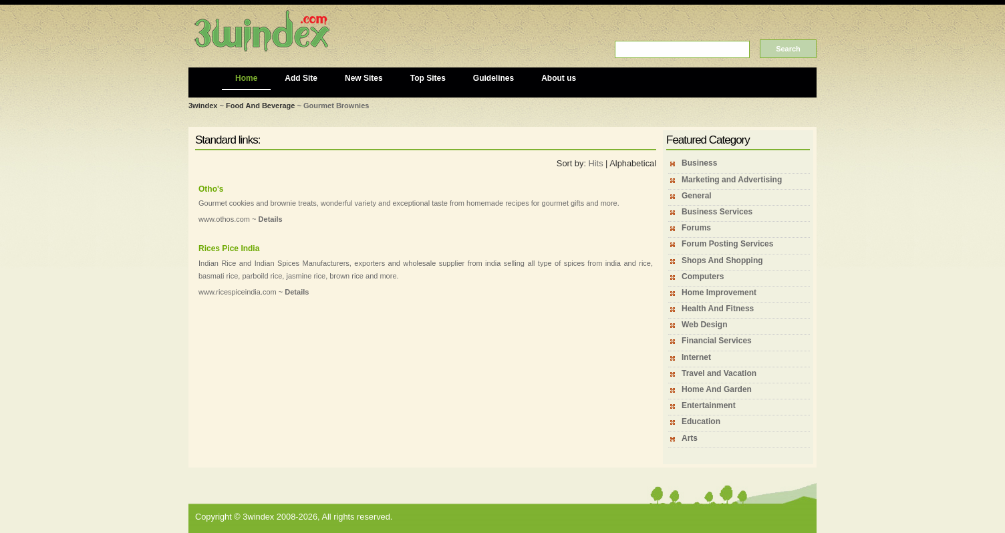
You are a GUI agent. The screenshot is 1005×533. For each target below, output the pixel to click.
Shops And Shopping (722, 260)
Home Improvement (719, 292)
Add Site (301, 78)
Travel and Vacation (719, 373)
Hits (596, 163)
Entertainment (709, 405)
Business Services (717, 211)
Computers (703, 276)
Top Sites (428, 78)
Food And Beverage (260, 106)
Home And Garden (717, 389)
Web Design (704, 324)
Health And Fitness (718, 308)
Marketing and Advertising (732, 179)
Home (246, 78)
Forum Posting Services (727, 243)
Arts (690, 438)
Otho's (211, 189)
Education (701, 421)
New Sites (364, 78)
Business (699, 163)
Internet (696, 357)
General (697, 195)
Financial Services (717, 340)
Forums (696, 227)
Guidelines (493, 78)
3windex (202, 106)
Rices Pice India (228, 248)
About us (558, 78)
